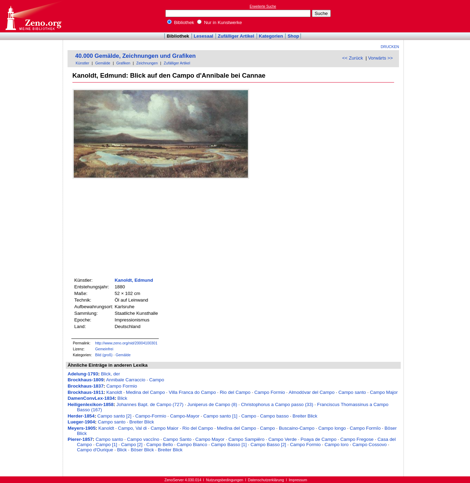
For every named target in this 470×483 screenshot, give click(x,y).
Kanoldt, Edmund (134, 280)
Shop (293, 36)
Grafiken (123, 63)
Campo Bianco (192, 444)
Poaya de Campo (318, 439)
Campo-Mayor (184, 416)
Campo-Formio (150, 416)
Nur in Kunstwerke (219, 22)
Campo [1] (106, 444)
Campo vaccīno (143, 439)
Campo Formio (121, 386)
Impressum (298, 480)
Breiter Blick (304, 416)
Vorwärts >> (380, 58)
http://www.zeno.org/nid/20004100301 (126, 343)
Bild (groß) (103, 355)
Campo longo (332, 428)
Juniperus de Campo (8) (212, 404)
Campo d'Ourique (95, 449)
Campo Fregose (357, 439)
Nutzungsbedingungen (224, 480)
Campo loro (336, 444)
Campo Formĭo (365, 428)
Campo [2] (132, 444)
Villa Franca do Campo (192, 392)
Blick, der (110, 373)
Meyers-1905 (81, 428)
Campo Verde (282, 439)
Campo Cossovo (369, 444)
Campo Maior (165, 428)
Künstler (82, 63)
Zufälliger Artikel (236, 36)
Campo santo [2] (114, 416)
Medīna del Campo (236, 428)
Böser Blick (142, 449)
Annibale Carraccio (126, 379)
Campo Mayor (210, 439)
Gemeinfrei (104, 349)
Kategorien (271, 36)
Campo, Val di (132, 428)
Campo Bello (159, 444)
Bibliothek (180, 22)
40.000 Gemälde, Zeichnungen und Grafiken (135, 56)
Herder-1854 (81, 416)
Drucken (390, 47)
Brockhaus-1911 (85, 392)
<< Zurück (352, 58)
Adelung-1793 (83, 373)
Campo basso (274, 416)
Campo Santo (177, 439)
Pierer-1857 (80, 439)
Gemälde (102, 63)
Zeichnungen (147, 63)
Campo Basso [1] (228, 444)
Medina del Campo (145, 392)
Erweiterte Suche (263, 6)
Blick (122, 398)
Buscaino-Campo (296, 428)
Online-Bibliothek (33, 16)
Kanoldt (114, 392)
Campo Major (384, 392)
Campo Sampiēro (246, 439)
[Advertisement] (438, 16)
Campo (156, 379)
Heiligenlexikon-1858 (90, 404)
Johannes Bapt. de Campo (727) (149, 404)
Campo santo (352, 392)
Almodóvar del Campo (312, 392)
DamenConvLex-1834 (91, 398)
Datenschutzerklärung (266, 480)
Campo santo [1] (220, 416)
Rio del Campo (235, 392)
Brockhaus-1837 (85, 386)
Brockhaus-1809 (85, 379)
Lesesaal (203, 36)
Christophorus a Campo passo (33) (277, 404)
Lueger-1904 (81, 421)
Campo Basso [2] (268, 444)
